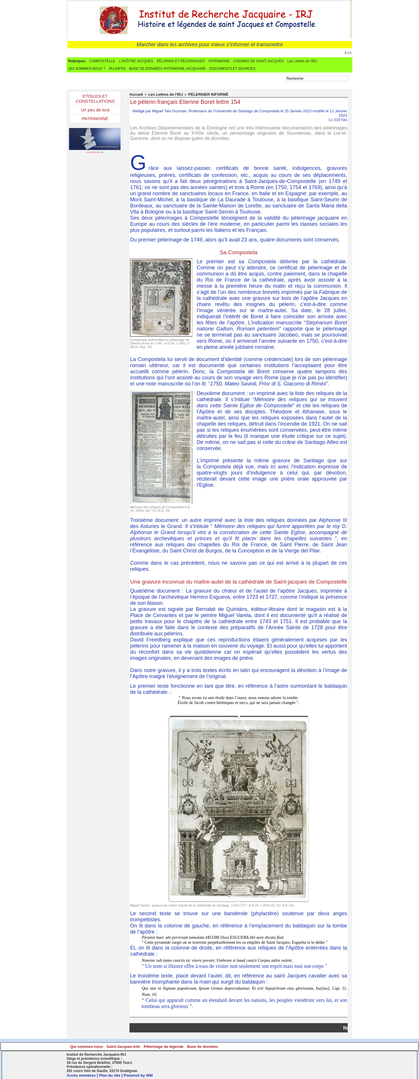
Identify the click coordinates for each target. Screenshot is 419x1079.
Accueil (135, 94)
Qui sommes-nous (102, 1046)
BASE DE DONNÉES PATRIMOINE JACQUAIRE (167, 69)
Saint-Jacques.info (173, 1046)
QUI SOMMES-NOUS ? (86, 69)
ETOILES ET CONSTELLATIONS (95, 99)
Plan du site (112, 1075)
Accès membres (82, 1075)
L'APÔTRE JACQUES (136, 61)
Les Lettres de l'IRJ (302, 61)
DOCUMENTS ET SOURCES (232, 69)
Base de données (315, 1046)
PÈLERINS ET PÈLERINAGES (181, 61)
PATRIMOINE (219, 61)
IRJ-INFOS (117, 69)
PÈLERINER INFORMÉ (198, 94)
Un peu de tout (95, 111)
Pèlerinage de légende (244, 1046)
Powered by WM (143, 1075)
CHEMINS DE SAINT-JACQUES (258, 61)
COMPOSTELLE (102, 61)
